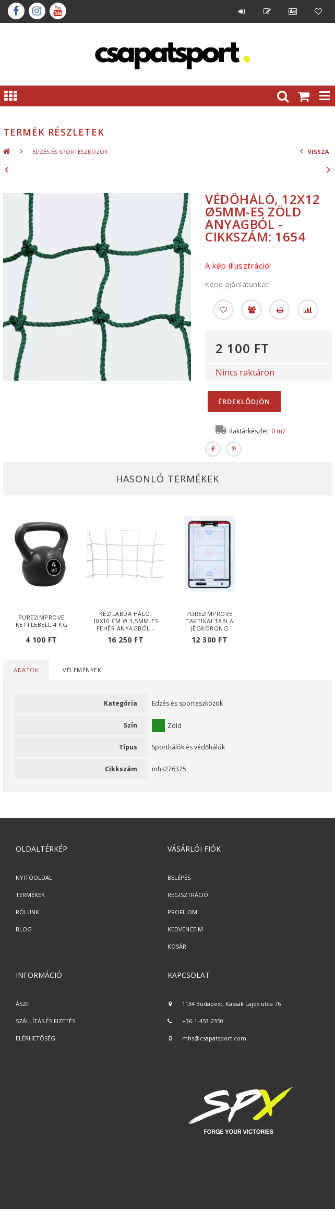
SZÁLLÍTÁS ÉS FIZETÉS (45, 1021)
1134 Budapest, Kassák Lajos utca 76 (231, 1004)
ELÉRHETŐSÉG (35, 1038)
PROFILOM (182, 912)
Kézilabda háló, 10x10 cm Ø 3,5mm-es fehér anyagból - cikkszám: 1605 (126, 624)
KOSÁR (177, 946)
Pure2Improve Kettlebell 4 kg (42, 620)
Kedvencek (318, 11)
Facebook (16, 11)
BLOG (24, 929)
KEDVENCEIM (185, 929)
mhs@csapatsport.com (214, 1038)
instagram (37, 11)
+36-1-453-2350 (202, 1021)
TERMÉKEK (30, 895)
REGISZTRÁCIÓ (188, 895)
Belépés (241, 11)
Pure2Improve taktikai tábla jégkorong (209, 621)
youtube (58, 11)
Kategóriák (10, 96)
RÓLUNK (27, 912)
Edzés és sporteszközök (70, 151)
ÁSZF (22, 1004)
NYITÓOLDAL (34, 877)
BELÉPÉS (179, 877)
